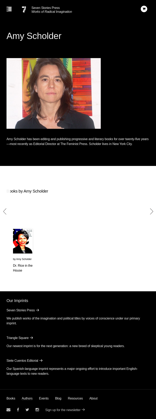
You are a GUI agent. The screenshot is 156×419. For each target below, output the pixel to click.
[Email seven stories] (8, 410)
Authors (27, 398)
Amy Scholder (23, 259)
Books (10, 398)
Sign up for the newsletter (63, 410)
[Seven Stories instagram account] (37, 410)
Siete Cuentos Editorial (22, 360)
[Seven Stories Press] (24, 9)
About (93, 398)
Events (44, 398)
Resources (75, 398)
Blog (58, 398)
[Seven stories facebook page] (18, 410)
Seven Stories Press (45, 8)
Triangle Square (17, 338)
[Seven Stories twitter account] (27, 410)
